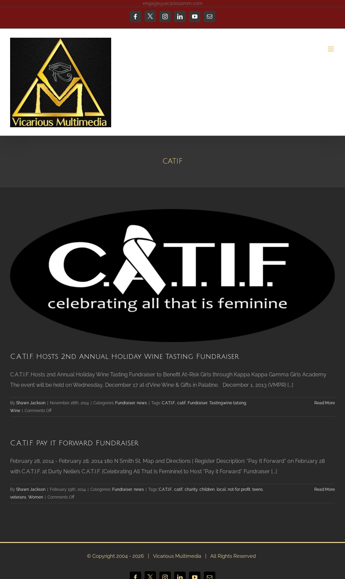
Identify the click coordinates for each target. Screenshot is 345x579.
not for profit (239, 489)
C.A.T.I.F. (168, 403)
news (142, 403)
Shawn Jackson (30, 403)
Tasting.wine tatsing (227, 403)
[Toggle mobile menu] (331, 49)
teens (257, 489)
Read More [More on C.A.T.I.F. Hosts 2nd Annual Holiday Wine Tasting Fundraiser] (324, 403)
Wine (15, 410)
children (207, 489)
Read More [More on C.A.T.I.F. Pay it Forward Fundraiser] (324, 489)
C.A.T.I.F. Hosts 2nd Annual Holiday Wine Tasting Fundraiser (124, 357)
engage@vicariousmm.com (172, 3)
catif (181, 403)
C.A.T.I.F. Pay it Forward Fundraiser (74, 443)
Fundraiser (125, 403)
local (221, 489)
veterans (18, 497)
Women (35, 497)
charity (191, 489)
